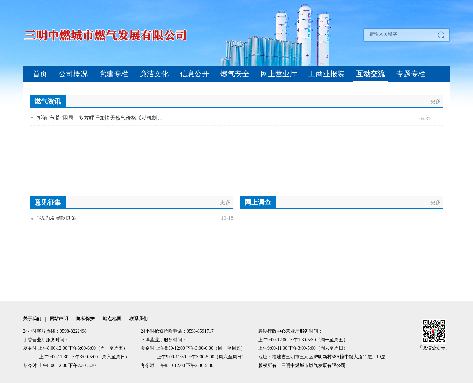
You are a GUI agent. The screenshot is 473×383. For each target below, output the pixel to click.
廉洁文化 (154, 74)
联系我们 (138, 318)
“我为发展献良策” (58, 218)
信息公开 (194, 74)
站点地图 (112, 318)
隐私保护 (85, 318)
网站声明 (59, 318)
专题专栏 (410, 74)
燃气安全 (234, 74)
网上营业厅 (279, 74)
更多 (435, 101)
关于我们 (32, 318)
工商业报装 (326, 74)
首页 (40, 74)
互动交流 (370, 74)
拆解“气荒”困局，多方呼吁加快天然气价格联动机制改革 (102, 118)
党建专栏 (113, 74)
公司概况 (73, 74)
